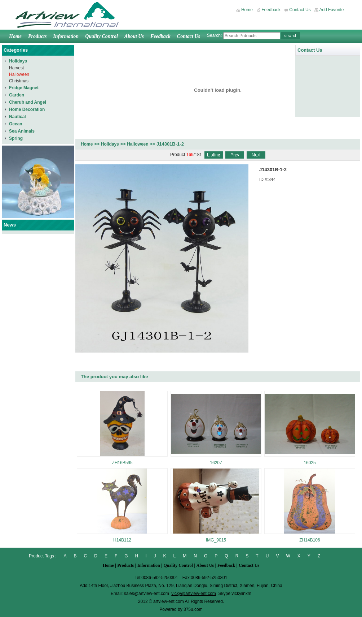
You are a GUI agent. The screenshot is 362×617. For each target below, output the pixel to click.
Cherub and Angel (27, 102)
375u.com (193, 609)
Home (247, 9)
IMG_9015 (216, 540)
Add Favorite (331, 9)
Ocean (15, 123)
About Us (134, 36)
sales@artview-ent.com (146, 593)
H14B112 (122, 540)
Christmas (18, 80)
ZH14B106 (309, 540)
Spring (16, 138)
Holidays (110, 144)
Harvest (16, 67)
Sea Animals (22, 131)
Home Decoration (27, 109)
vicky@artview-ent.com (193, 593)
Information (66, 36)
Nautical (17, 116)
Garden (16, 95)
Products (37, 36)
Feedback (271, 9)
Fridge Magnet (24, 87)
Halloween (137, 144)
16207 (216, 462)
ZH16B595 (122, 462)
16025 (309, 462)
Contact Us (299, 9)
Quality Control (101, 36)
